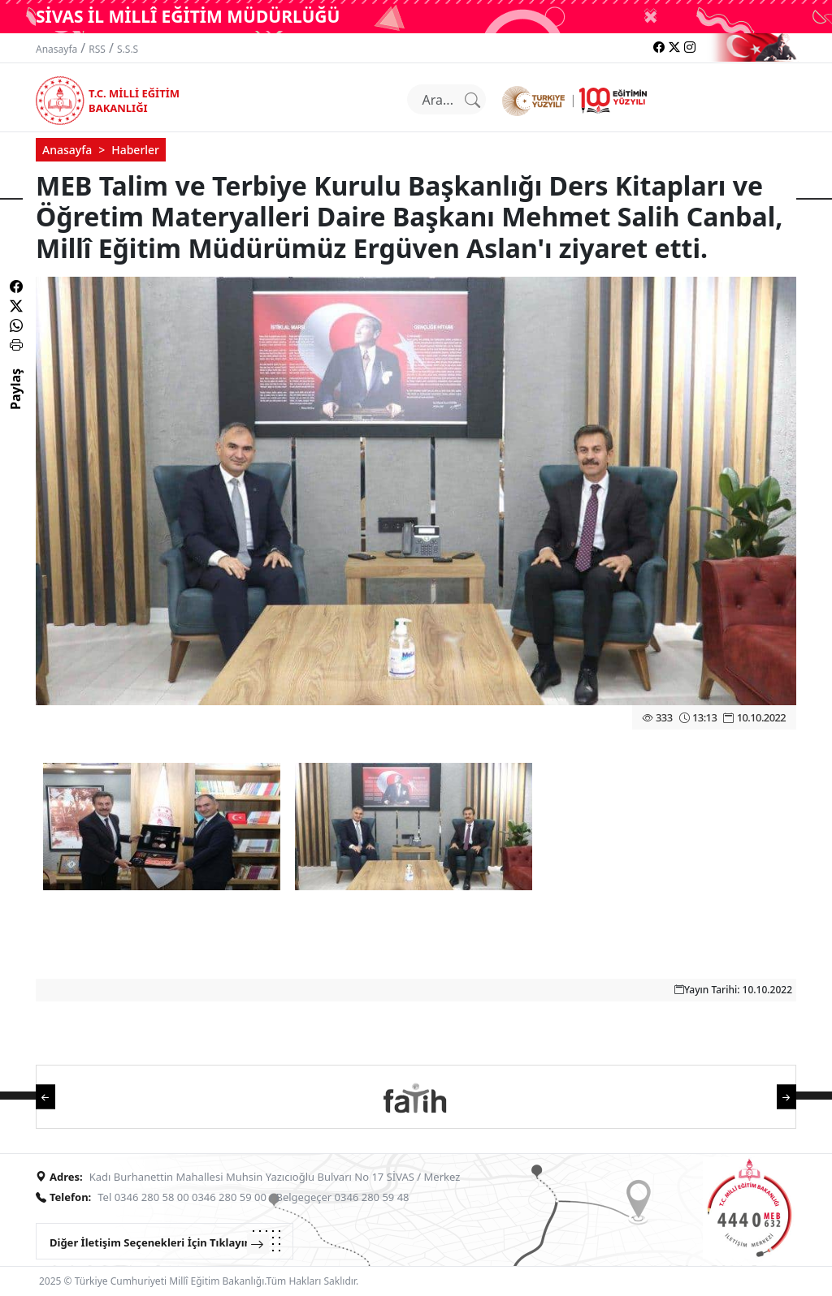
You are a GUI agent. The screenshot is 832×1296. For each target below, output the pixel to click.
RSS (97, 49)
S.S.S (127, 49)
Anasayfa (56, 49)
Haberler (135, 149)
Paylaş (15, 403)
